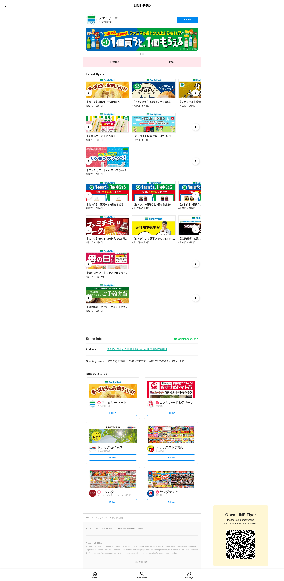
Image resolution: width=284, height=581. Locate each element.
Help (97, 528)
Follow (187, 20)
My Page (189, 577)
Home (95, 577)
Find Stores (142, 577)
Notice (88, 528)
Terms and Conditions (126, 528)
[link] (91, 19)
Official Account (187, 338)
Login (140, 528)
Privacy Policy (107, 528)
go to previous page (6, 5)
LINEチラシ (142, 5)
